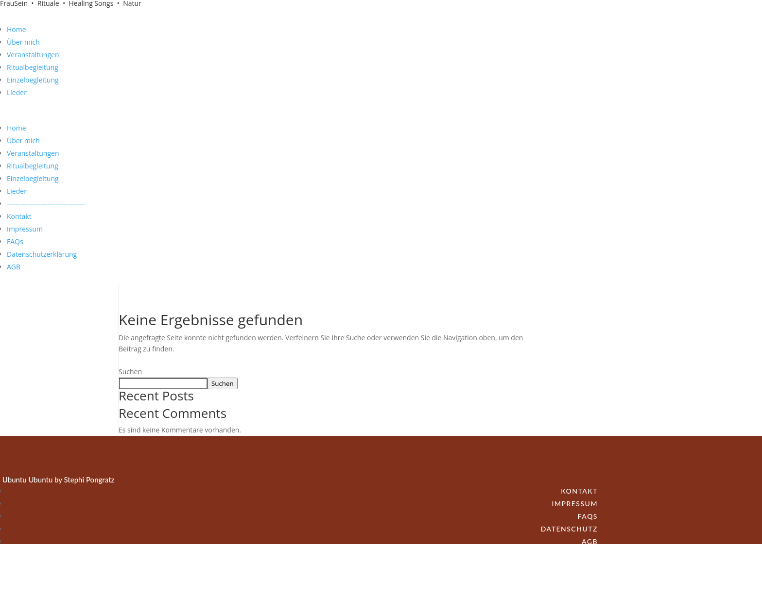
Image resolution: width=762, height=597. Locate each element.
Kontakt (19, 216)
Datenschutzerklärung (42, 254)
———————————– (46, 203)
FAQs (15, 241)
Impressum (25, 228)
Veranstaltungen (33, 54)
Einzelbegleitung (33, 79)
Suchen (130, 371)
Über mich (23, 42)
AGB (13, 266)
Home (16, 29)
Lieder (17, 92)
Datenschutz (569, 529)
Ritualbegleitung (32, 67)
